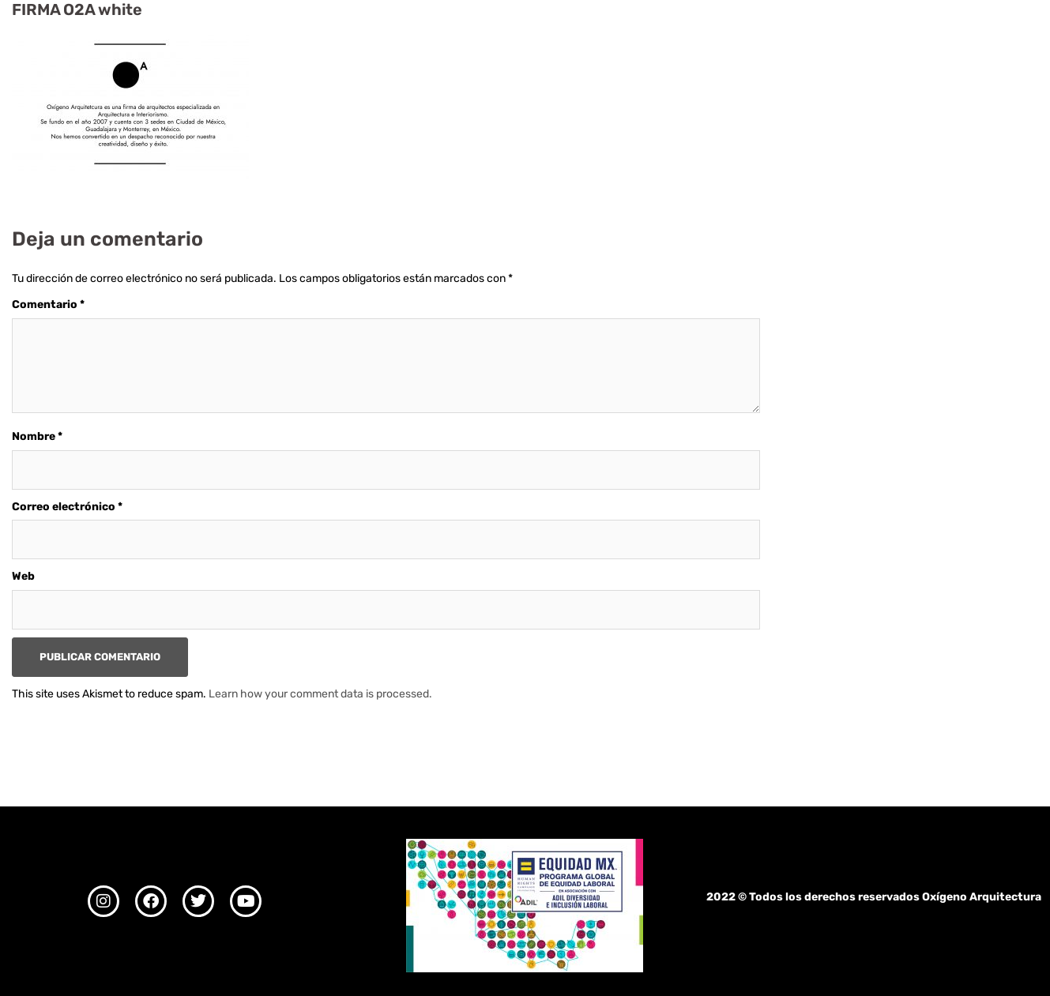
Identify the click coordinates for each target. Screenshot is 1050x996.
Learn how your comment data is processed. (320, 694)
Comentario (48, 304)
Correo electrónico (67, 506)
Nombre (37, 436)
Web (23, 576)
